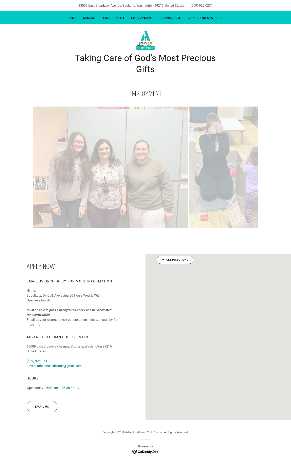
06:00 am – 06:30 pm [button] (59, 388)
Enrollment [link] (113, 17)
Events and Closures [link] (205, 17)
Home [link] (72, 17)
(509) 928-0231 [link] (202, 5)
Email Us (38, 406)
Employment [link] (142, 17)
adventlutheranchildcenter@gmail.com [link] (54, 366)
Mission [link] (90, 17)
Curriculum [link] (170, 17)
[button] (77, 388)
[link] (145, 40)
